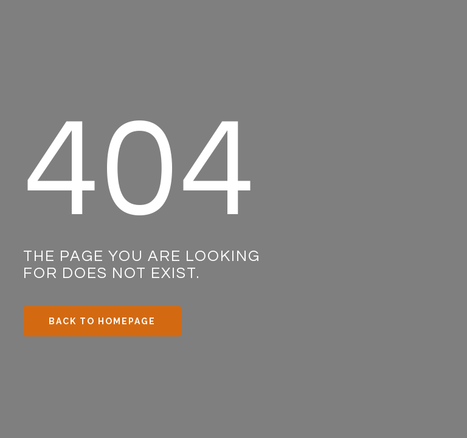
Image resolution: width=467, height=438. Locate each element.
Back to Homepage (102, 321)
